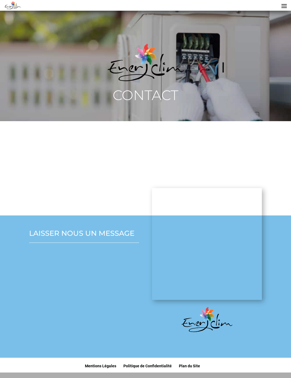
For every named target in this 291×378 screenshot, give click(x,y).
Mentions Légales (100, 366)
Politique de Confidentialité (147, 366)
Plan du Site (189, 366)
